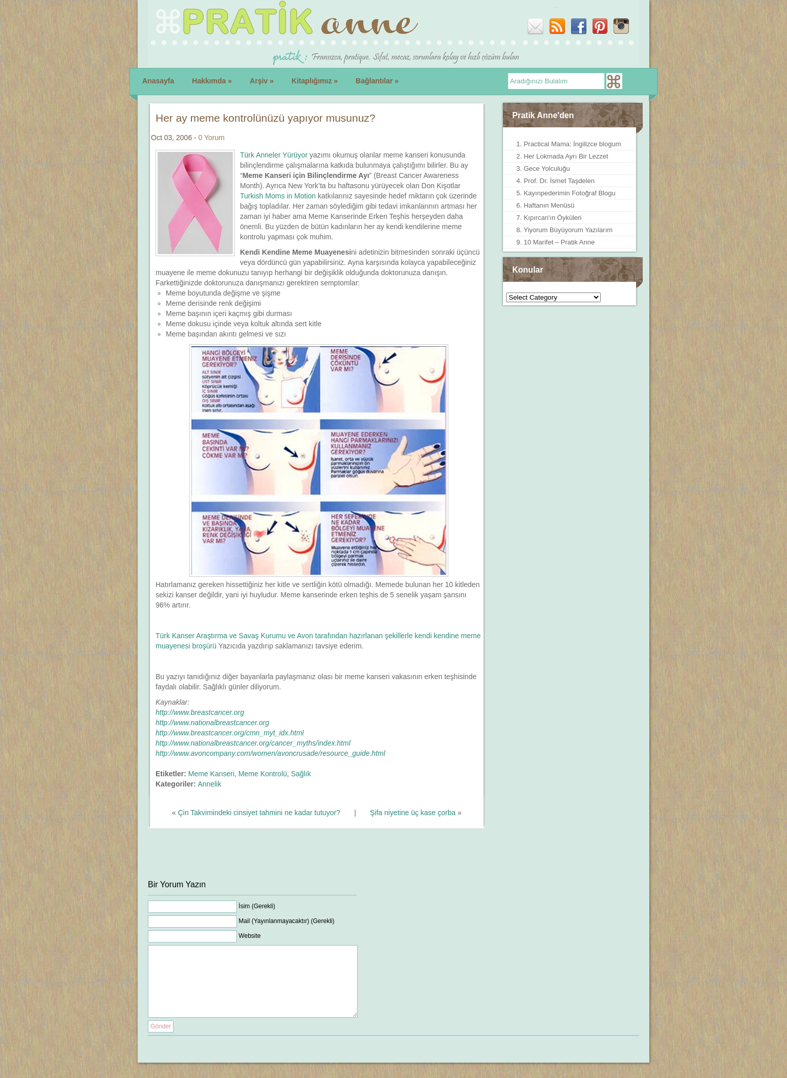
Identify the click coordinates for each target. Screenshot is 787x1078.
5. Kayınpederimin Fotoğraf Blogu (566, 193)
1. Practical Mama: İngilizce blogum (568, 144)
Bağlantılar (377, 80)
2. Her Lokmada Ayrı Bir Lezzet (562, 156)
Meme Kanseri (211, 774)
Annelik (209, 784)
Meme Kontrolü (262, 774)
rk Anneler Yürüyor (279, 155)
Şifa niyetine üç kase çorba (412, 812)
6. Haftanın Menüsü (545, 205)
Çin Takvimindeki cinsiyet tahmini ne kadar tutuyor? (259, 812)
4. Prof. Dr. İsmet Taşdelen (555, 181)
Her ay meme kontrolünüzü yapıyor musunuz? (266, 118)
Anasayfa (158, 80)
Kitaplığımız (315, 80)
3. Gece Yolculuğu (543, 168)
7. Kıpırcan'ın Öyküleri (548, 217)
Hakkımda (212, 80)
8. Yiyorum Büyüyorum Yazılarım (564, 230)
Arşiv (262, 80)
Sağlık (301, 774)
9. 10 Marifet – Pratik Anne (555, 242)
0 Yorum (212, 137)
